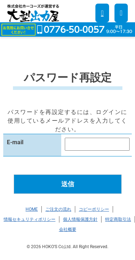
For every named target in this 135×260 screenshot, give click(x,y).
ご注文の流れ (58, 209)
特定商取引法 (118, 219)
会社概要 (67, 229)
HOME (32, 209)
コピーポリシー (94, 209)
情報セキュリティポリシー (29, 219)
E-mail (15, 142)
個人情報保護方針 (80, 219)
